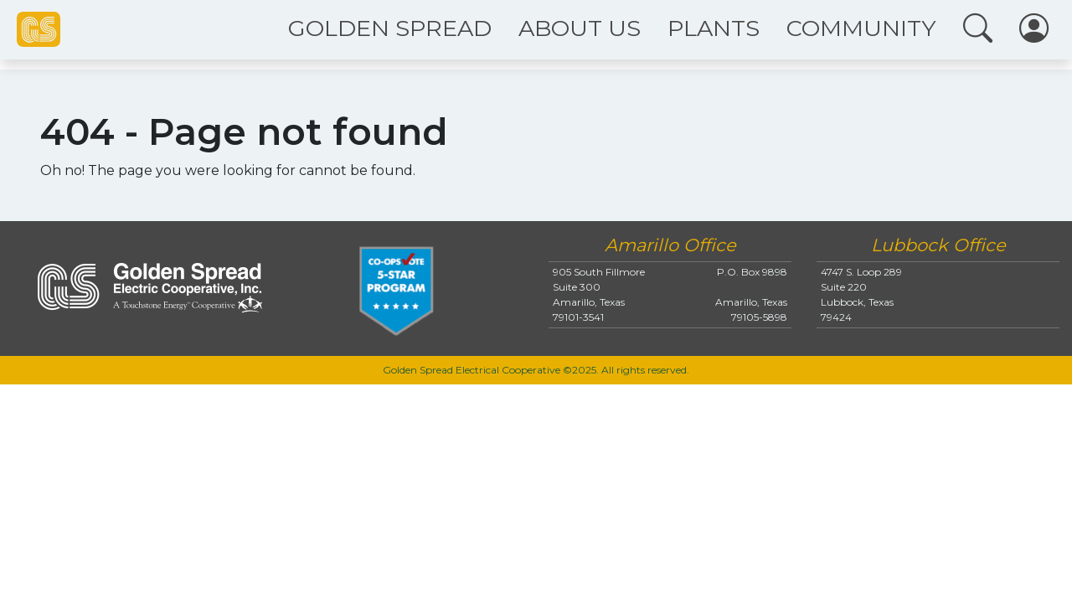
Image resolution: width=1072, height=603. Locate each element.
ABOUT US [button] (579, 28)
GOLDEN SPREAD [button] (390, 28)
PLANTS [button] (713, 28)
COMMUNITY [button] (861, 28)
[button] (977, 30)
